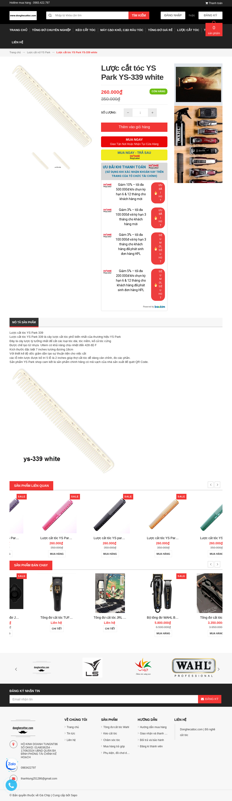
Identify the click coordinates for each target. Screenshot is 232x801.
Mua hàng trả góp (114, 746)
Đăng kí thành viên (151, 746)
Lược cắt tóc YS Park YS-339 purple (45, 538)
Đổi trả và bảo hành (152, 740)
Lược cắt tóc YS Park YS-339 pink (97, 538)
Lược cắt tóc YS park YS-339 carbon (152, 538)
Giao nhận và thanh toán (155, 733)
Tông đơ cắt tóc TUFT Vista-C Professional (103, 617)
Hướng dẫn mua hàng (153, 727)
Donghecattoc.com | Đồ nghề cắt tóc (197, 732)
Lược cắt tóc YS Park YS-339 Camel (205, 538)
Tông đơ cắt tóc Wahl (116, 727)
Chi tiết (89, 628)
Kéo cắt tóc (110, 733)
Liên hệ (71, 740)
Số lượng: (108, 112)
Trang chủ (73, 727)
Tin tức (71, 733)
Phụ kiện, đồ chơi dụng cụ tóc (121, 753)
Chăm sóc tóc (111, 740)
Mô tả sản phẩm (24, 322)
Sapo (74, 795)
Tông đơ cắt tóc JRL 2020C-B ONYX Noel (156, 617)
